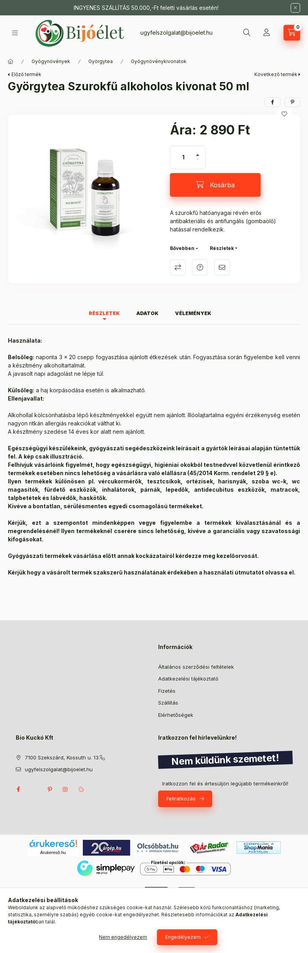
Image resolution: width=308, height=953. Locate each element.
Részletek (222, 248)
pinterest (50, 789)
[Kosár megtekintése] (292, 33)
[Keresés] (247, 33)
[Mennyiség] (183, 157)
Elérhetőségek (175, 715)
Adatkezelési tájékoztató (188, 678)
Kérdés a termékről (200, 267)
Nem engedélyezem (123, 937)
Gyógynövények (51, 61)
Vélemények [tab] (193, 313)
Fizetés (166, 691)
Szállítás (168, 702)
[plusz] (197, 151)
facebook (18, 789)
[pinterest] (292, 102)
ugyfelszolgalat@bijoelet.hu (176, 32)
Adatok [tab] (147, 313)
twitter (34, 789)
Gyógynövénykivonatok (159, 61)
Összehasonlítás (178, 267)
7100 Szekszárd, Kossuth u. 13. (62, 757)
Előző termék (26, 74)
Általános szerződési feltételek (196, 667)
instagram (65, 789)
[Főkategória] (10, 61)
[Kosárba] (215, 185)
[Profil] (266, 33)
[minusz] (197, 163)
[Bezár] (295, 8)
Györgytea (100, 61)
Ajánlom (222, 267)
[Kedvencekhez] (284, 114)
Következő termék (275, 74)
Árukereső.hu (53, 852)
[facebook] (272, 102)
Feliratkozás (181, 798)
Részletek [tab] (104, 313)
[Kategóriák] (15, 33)
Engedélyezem (183, 937)
